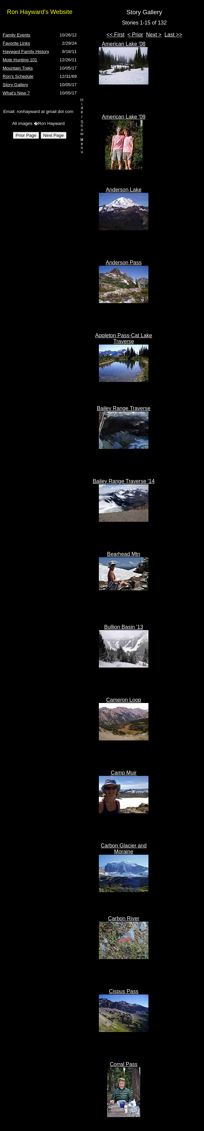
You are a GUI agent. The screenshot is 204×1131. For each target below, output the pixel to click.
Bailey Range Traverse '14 (123, 481)
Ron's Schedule (18, 76)
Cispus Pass (124, 991)
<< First (115, 34)
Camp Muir (124, 773)
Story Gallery (15, 84)
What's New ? (16, 92)
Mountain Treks (18, 68)
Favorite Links (16, 43)
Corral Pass (124, 1064)
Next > (154, 34)
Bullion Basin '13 (123, 627)
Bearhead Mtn (124, 554)
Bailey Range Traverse (123, 408)
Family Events (16, 34)
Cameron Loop (123, 700)
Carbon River (123, 918)
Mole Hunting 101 (20, 59)
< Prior (135, 34)
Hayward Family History (26, 51)
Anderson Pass (124, 262)
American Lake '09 (123, 117)
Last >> (173, 34)
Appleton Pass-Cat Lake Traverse (123, 338)
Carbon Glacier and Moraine (124, 848)
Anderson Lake (124, 189)
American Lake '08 (123, 44)
